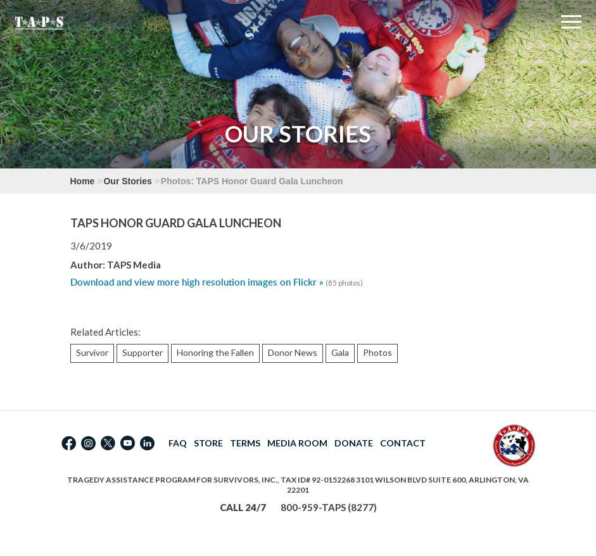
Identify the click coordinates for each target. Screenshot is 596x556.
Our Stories (127, 181)
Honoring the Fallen (215, 352)
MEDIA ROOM (297, 443)
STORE (208, 443)
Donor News (292, 352)
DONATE (353, 443)
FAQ (177, 443)
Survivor (92, 352)
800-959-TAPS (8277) (329, 507)
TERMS (245, 443)
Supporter (142, 352)
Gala (340, 352)
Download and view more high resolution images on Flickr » (197, 282)
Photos (377, 352)
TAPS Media (134, 264)
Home (82, 181)
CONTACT (403, 443)
